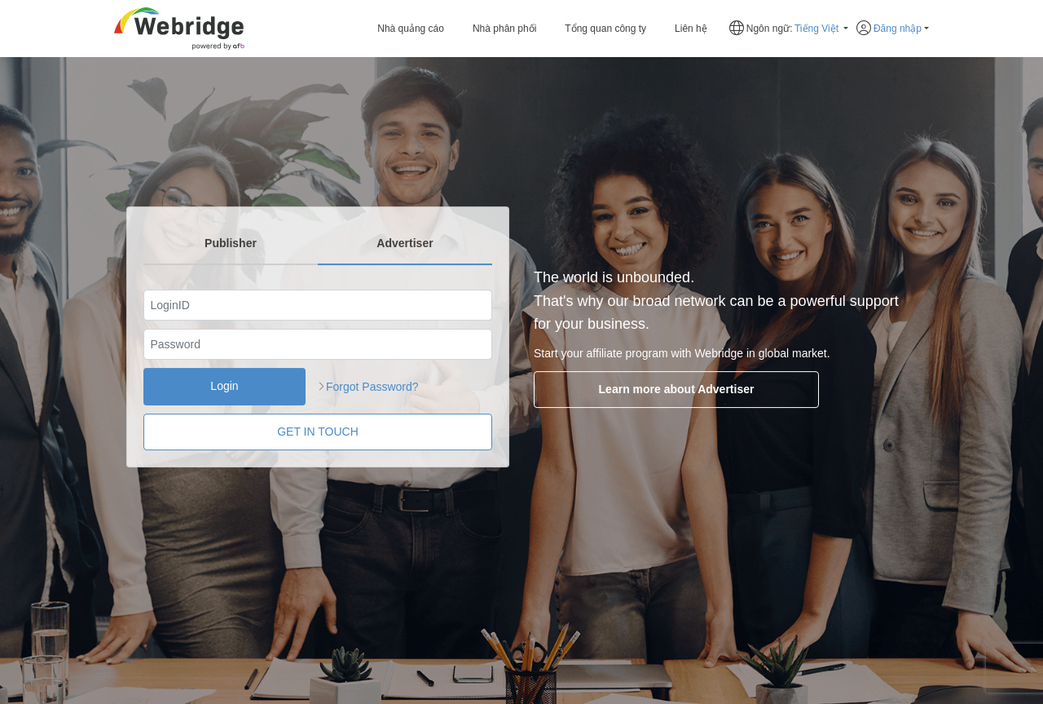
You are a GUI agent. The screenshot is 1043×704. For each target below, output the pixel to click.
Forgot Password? (372, 386)
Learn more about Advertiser (660, 389)
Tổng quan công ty (605, 28)
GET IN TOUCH (318, 431)
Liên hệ (691, 28)
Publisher (231, 243)
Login (224, 386)
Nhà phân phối (504, 28)
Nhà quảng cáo (410, 28)
